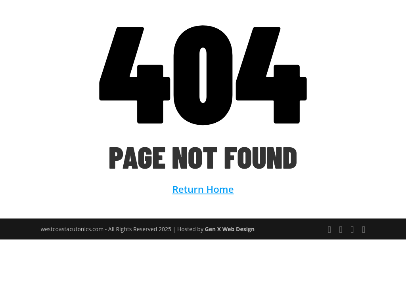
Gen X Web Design (230, 229)
